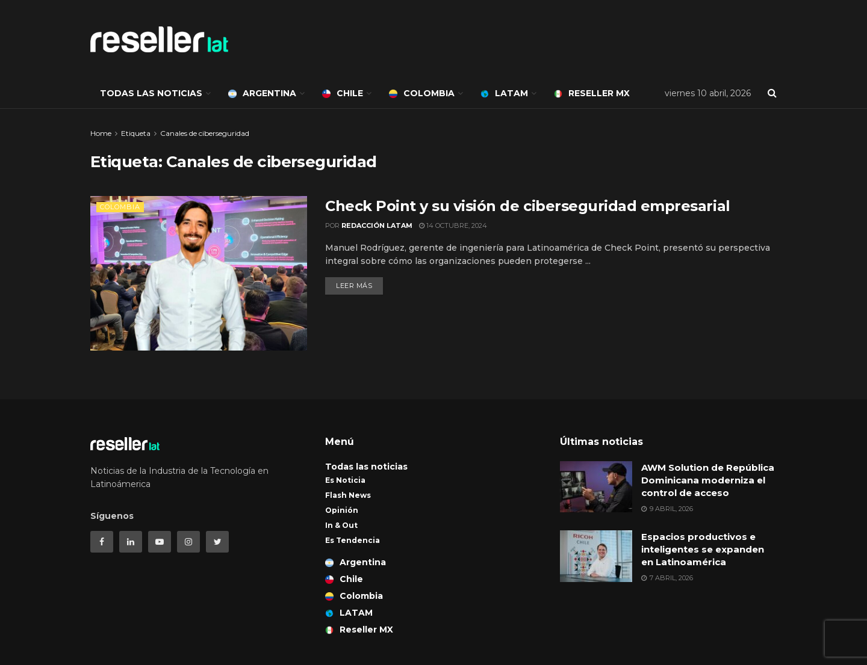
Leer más (354, 285)
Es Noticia (345, 480)
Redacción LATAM (376, 225)
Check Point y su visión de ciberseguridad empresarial (527, 206)
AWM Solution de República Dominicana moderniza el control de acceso (707, 480)
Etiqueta (136, 133)
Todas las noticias (151, 93)
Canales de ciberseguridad (204, 133)
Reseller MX (592, 93)
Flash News (348, 495)
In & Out (341, 525)
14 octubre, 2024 (453, 225)
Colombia (422, 93)
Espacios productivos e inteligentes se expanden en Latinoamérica (702, 549)
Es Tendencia (352, 540)
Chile (342, 93)
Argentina (262, 93)
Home (100, 133)
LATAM (504, 93)
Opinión (341, 510)
